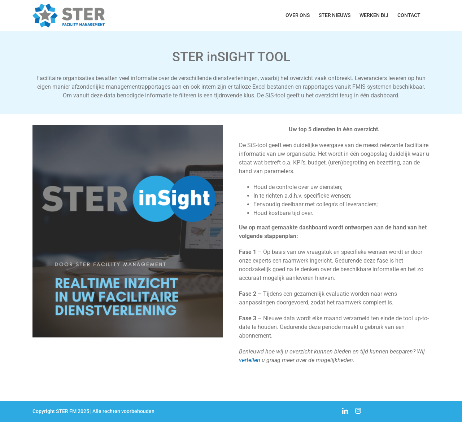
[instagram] (358, 411)
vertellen (249, 360)
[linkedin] (345, 411)
